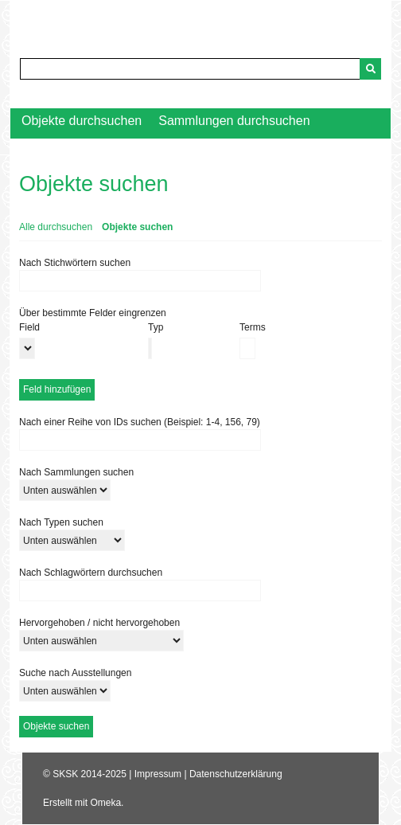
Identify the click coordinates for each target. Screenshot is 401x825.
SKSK (65, 774)
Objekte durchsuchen (81, 120)
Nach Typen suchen (61, 522)
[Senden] (370, 69)
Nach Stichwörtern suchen (74, 262)
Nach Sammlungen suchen (76, 472)
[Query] (200, 69)
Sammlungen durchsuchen (234, 120)
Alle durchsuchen (55, 227)
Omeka (105, 802)
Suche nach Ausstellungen (75, 672)
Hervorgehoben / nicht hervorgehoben (99, 622)
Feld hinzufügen (57, 389)
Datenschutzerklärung (235, 774)
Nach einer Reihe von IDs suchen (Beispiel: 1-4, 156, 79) (139, 422)
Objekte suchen (137, 227)
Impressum (157, 774)
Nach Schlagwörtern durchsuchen (90, 572)
